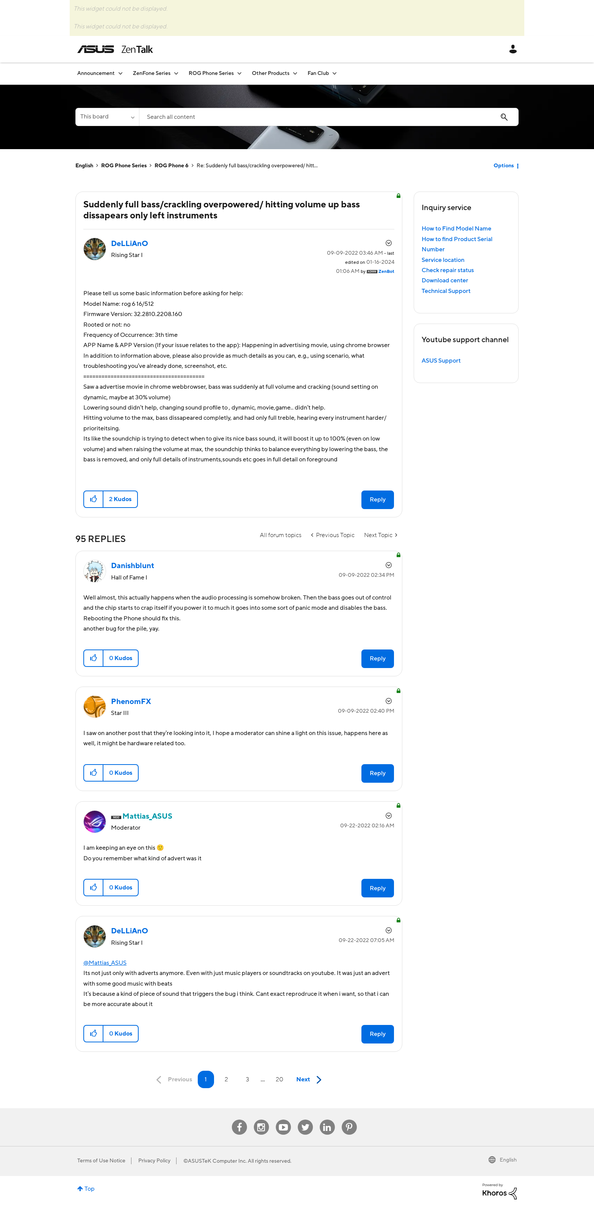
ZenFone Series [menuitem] (151, 73)
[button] (93, 499)
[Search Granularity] (107, 117)
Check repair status (448, 270)
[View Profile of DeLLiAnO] (129, 244)
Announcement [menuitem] (96, 73)
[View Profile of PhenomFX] (131, 702)
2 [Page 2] (226, 1079)
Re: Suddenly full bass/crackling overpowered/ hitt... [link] (257, 165)
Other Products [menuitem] (270, 73)
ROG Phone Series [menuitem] (211, 73)
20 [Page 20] (279, 1079)
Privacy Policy (154, 1160)
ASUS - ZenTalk (115, 49)
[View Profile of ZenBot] (386, 271)
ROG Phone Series (124, 165)
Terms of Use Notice (101, 1160)
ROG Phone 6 (172, 165)
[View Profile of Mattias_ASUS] (147, 816)
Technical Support (446, 291)
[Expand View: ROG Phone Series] (239, 73)
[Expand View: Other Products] (295, 73)
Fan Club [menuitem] (318, 73)
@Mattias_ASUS (105, 963)
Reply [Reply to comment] (378, 658)
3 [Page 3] (247, 1079)
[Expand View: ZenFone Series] (176, 73)
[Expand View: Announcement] (120, 73)
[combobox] (329, 117)
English (84, 165)
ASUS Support (441, 360)
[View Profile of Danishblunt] (132, 566)
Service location (443, 260)
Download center (445, 280)
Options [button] (504, 165)
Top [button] (89, 1189)
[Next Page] (310, 1080)
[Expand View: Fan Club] (334, 73)
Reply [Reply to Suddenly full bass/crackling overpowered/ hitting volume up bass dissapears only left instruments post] (378, 499)
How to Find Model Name (456, 228)
